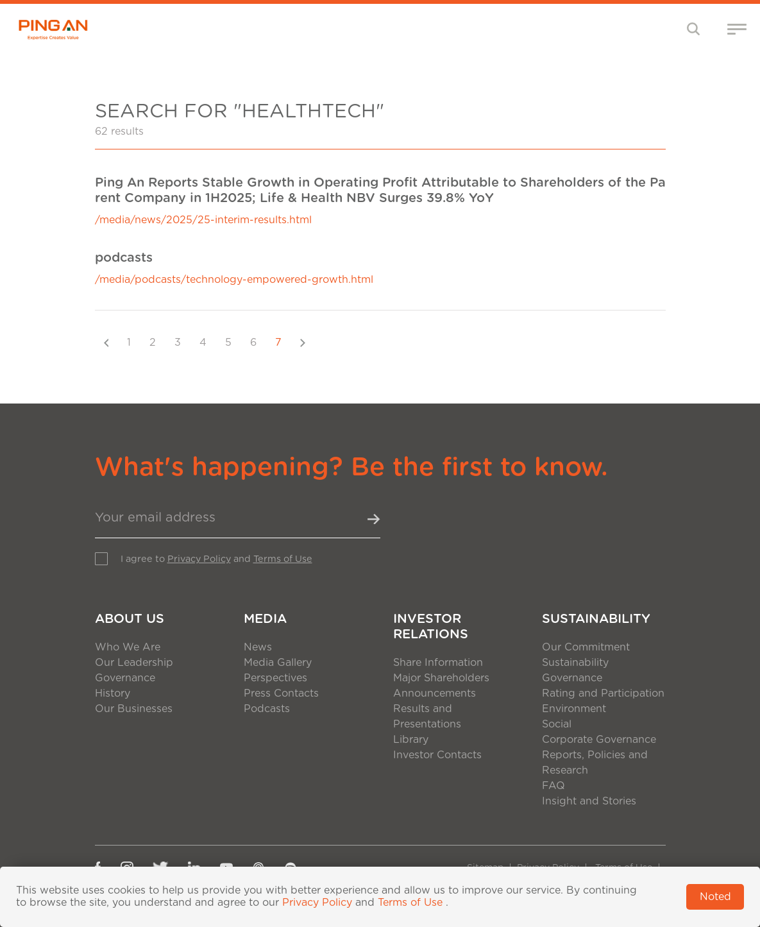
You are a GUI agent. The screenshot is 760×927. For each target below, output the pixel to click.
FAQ (553, 786)
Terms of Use (282, 559)
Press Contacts (281, 693)
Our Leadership (134, 663)
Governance (125, 678)
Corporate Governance (599, 740)
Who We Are (127, 647)
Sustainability (596, 619)
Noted (715, 897)
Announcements (434, 693)
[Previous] (106, 342)
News (258, 647)
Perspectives (275, 678)
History (112, 693)
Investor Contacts (437, 755)
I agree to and (216, 559)
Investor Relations (430, 627)
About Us (129, 619)
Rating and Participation (603, 693)
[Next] (303, 342)
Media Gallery (278, 663)
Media (265, 619)
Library (410, 740)
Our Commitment (586, 647)
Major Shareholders (441, 678)
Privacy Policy (199, 559)
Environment (574, 709)
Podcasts (267, 709)
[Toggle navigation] (693, 28)
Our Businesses (134, 709)
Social (556, 724)
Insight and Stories (589, 801)
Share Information (438, 663)
